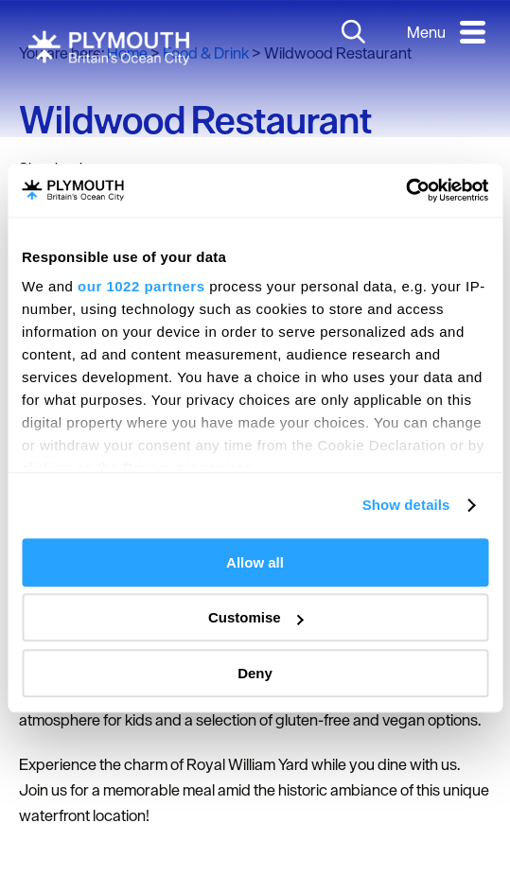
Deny (255, 673)
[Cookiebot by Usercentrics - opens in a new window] (405, 190)
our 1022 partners (141, 286)
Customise (256, 617)
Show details (406, 505)
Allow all (255, 562)
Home (127, 53)
